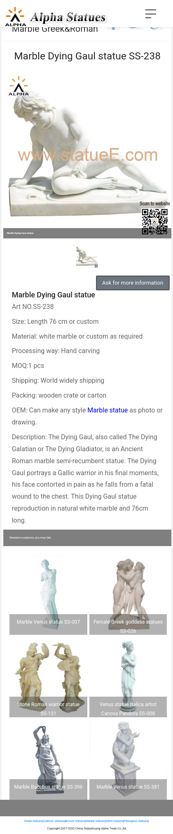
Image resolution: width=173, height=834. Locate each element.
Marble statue (107, 410)
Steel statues (114, 821)
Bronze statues (75, 821)
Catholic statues (54, 821)
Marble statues (95, 821)
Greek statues (33, 821)
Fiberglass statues (136, 821)
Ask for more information (132, 283)
